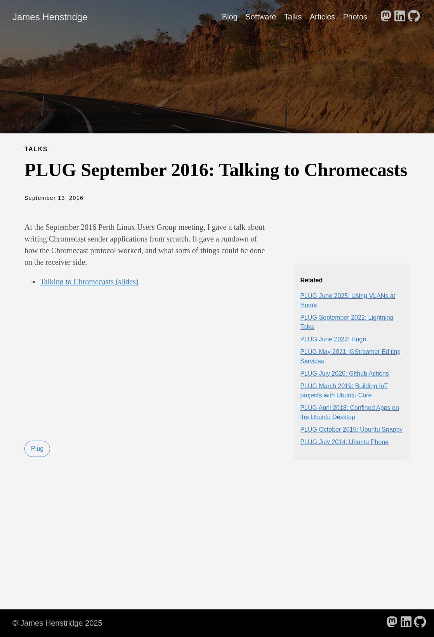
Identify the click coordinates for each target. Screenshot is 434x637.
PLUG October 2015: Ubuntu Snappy (351, 429)
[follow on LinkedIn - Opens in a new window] (400, 17)
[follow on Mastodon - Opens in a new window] (386, 17)
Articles (322, 16)
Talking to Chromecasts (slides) (89, 281)
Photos (355, 16)
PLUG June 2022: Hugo (333, 339)
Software (260, 16)
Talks (293, 16)
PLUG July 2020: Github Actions (344, 373)
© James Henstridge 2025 (57, 623)
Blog (230, 16)
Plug (37, 448)
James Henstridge (49, 17)
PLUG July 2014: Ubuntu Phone (344, 442)
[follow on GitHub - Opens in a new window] (414, 17)
